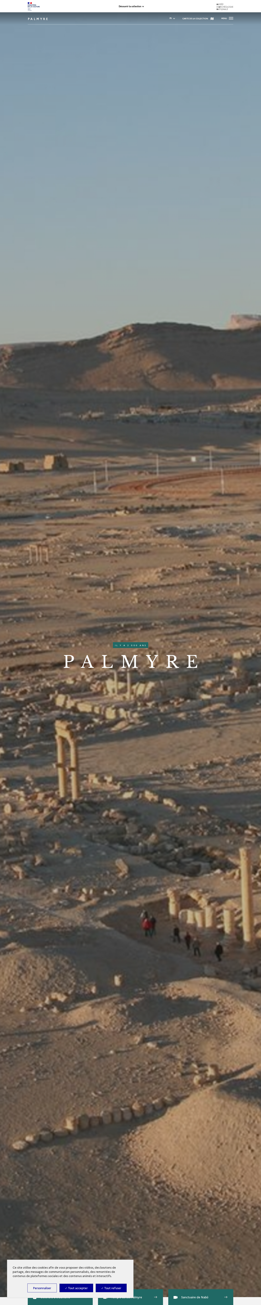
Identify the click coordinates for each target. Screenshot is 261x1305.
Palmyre (38, 19)
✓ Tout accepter (76, 1288)
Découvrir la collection (130, 6)
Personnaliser (42, 1288)
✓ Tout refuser (111, 1288)
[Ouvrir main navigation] (227, 18)
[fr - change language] (170, 18)
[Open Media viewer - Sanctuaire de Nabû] (201, 1297)
